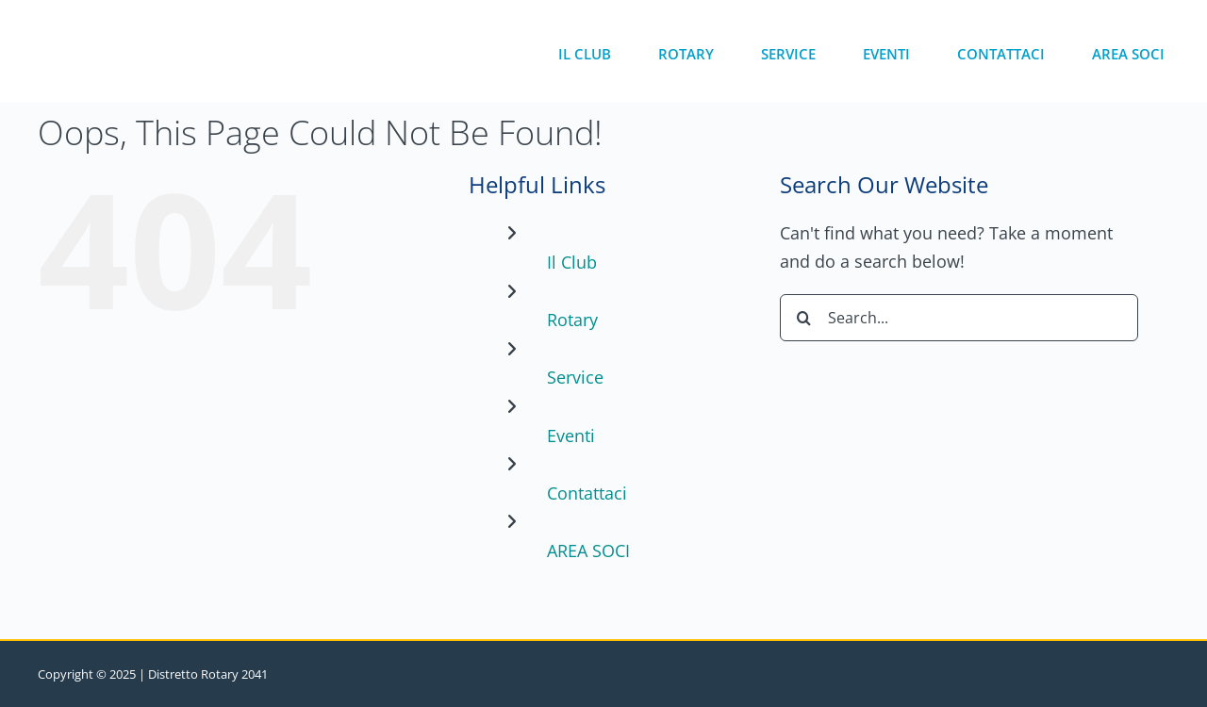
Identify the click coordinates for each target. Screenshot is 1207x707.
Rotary (572, 319)
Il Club (572, 262)
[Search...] (959, 317)
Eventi (571, 435)
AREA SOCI (588, 550)
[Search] (803, 317)
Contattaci (587, 493)
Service (575, 377)
